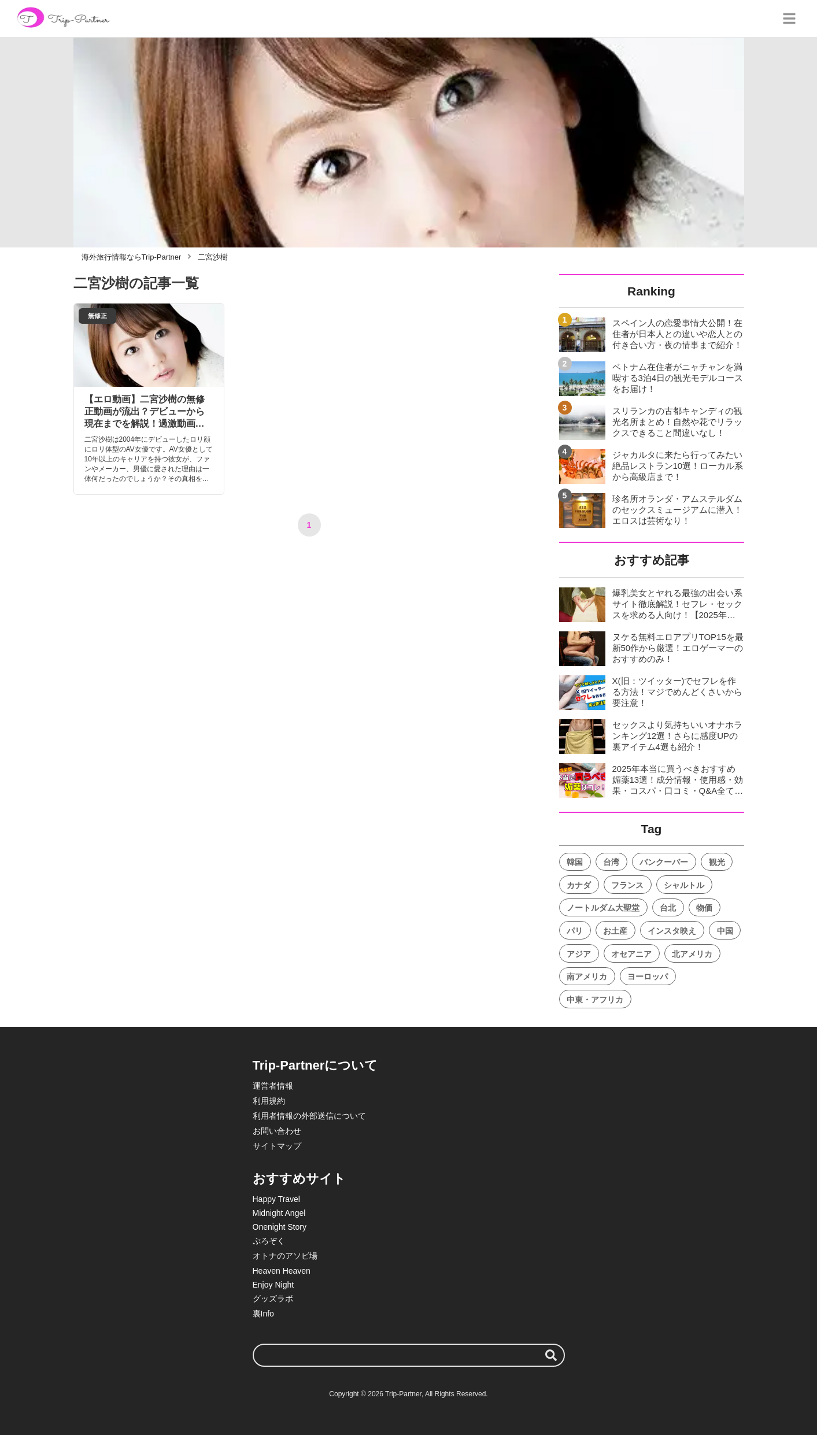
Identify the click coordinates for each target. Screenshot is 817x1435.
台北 (668, 907)
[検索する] (551, 1355)
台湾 (611, 862)
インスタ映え (672, 930)
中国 (725, 930)
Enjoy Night (273, 1284)
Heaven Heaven (281, 1270)
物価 (704, 907)
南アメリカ (587, 976)
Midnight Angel (279, 1213)
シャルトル (684, 885)
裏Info (263, 1313)
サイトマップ (277, 1146)
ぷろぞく (269, 1240)
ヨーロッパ (647, 976)
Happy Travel (276, 1199)
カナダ (579, 885)
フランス (627, 885)
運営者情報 (273, 1085)
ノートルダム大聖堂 (603, 907)
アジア (579, 954)
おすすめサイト (299, 1178)
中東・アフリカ (595, 999)
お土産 (615, 930)
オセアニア (631, 954)
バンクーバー (663, 862)
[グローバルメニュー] (789, 18)
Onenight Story (279, 1226)
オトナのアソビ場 (285, 1255)
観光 (717, 862)
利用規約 (269, 1100)
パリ (575, 930)
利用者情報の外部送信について (309, 1115)
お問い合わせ (277, 1131)
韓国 (575, 862)
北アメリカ (692, 954)
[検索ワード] (409, 1355)
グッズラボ (273, 1298)
